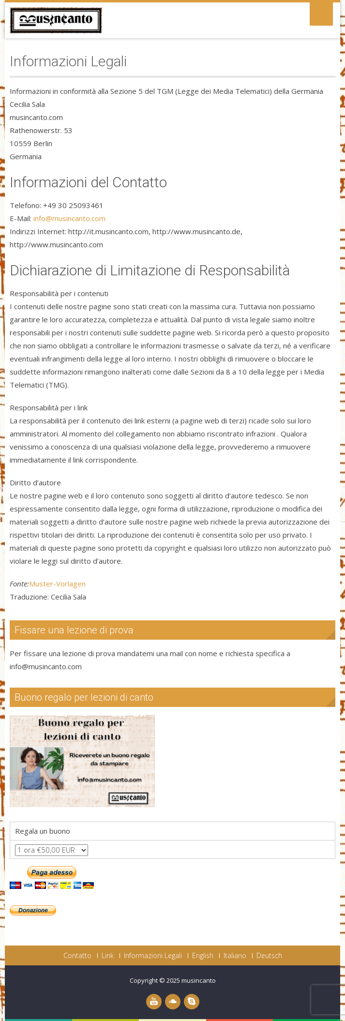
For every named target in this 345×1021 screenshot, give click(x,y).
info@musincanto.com (69, 218)
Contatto (77, 955)
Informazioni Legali (153, 955)
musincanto (198, 980)
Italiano (235, 955)
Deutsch (269, 955)
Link (108, 955)
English (202, 955)
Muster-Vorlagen (57, 583)
